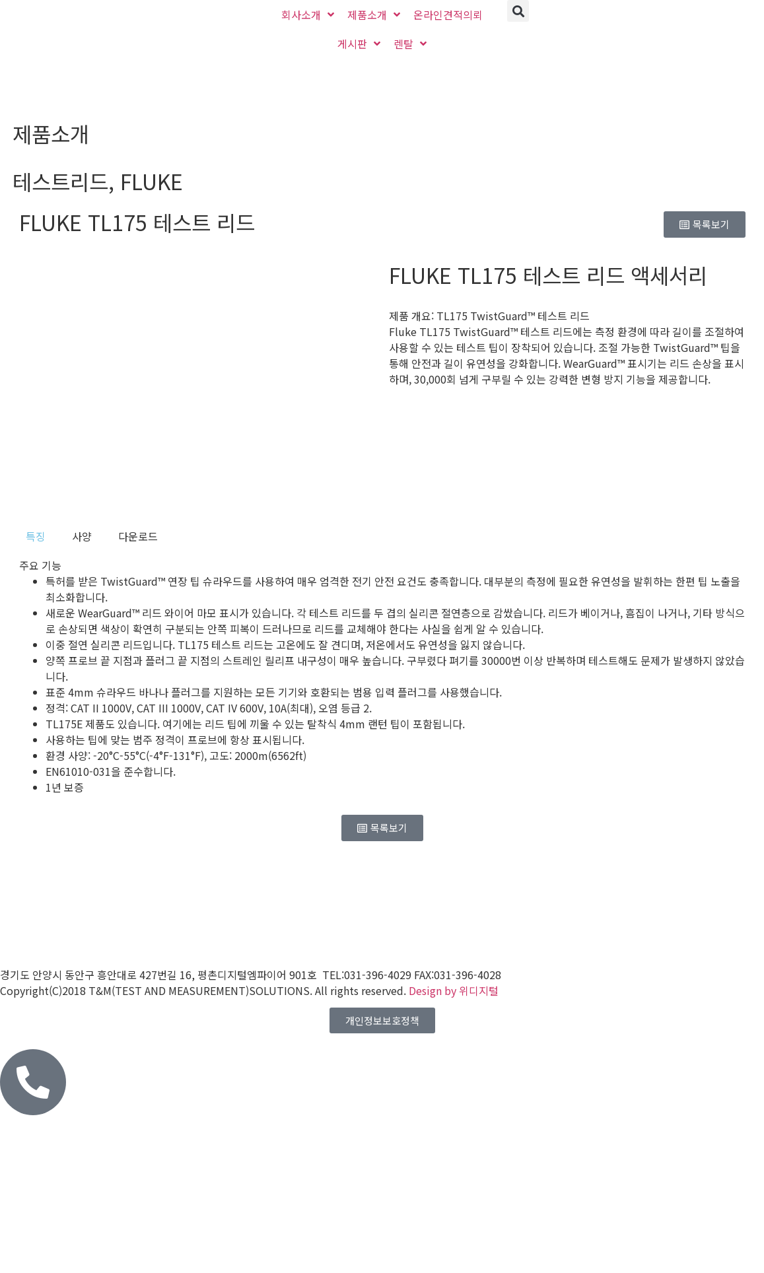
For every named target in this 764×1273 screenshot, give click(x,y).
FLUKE (151, 181)
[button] (518, 11)
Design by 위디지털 (454, 990)
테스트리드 (60, 181)
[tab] (36, 536)
